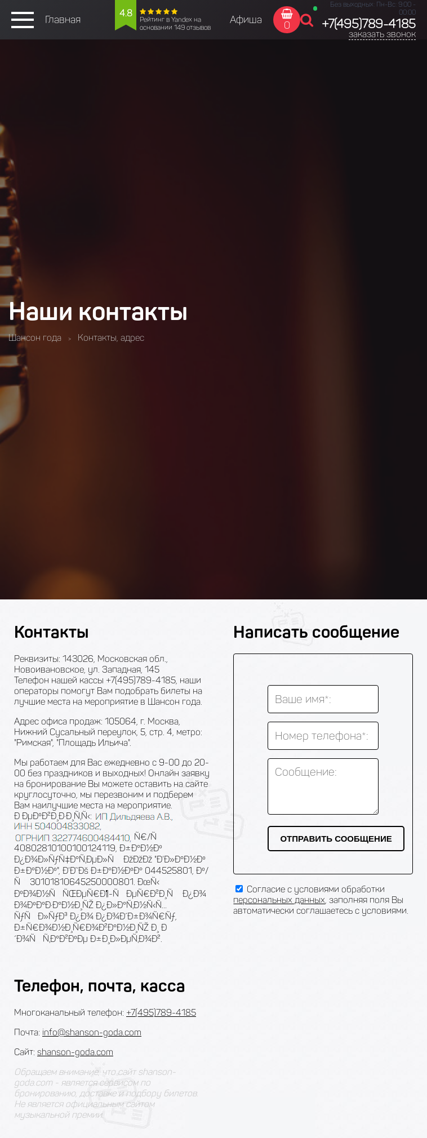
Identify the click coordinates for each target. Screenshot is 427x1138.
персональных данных (279, 900)
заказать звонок (382, 34)
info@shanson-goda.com (91, 1032)
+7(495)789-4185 (369, 24)
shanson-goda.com (75, 1052)
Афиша (246, 20)
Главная (63, 20)
